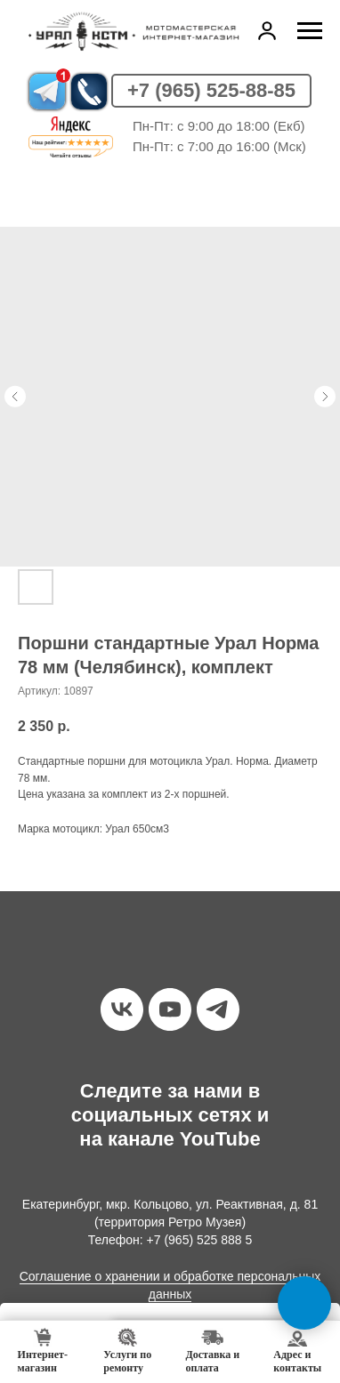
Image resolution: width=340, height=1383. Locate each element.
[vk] (122, 1009)
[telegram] (218, 1009)
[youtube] (170, 1009)
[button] (267, 30)
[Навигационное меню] (309, 31)
